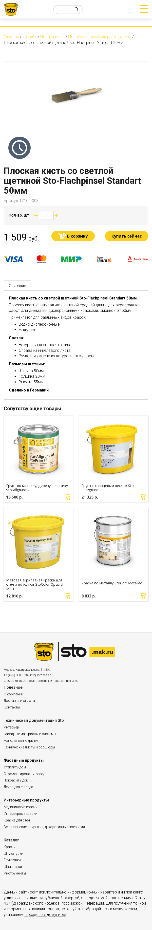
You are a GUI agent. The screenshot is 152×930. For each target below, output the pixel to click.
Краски (10, 847)
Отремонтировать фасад (24, 774)
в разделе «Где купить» (45, 914)
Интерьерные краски (20, 814)
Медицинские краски (21, 807)
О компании (13, 694)
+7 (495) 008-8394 (16, 675)
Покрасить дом (16, 780)
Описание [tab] (17, 285)
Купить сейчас (127, 236)
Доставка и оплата (19, 701)
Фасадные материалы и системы (30, 734)
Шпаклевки (13, 867)
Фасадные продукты (24, 760)
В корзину (77, 236)
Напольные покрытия (21, 741)
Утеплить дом (15, 767)
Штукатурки (13, 854)
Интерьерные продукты (26, 800)
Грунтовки (12, 860)
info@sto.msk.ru (41, 675)
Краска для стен (17, 820)
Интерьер (11, 727)
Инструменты (15, 873)
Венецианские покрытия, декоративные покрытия (44, 827)
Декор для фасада (18, 787)
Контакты (12, 707)
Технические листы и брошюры (29, 747)
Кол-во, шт (19, 215)
